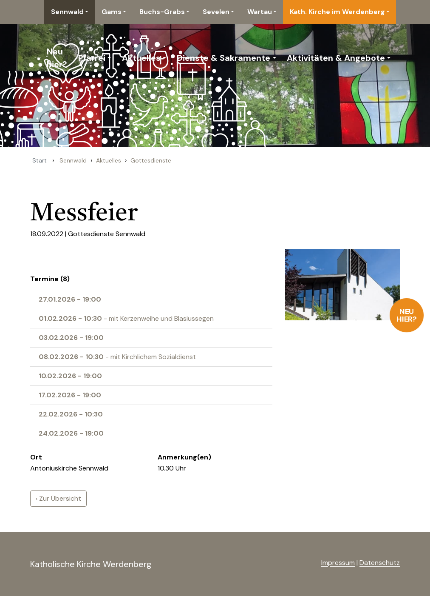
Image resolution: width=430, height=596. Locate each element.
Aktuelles (141, 57)
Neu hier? (406, 315)
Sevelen (216, 11)
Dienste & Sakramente (223, 57)
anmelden (307, 563)
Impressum (338, 562)
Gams (112, 11)
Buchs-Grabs (162, 11)
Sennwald (67, 11)
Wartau (259, 11)
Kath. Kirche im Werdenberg (337, 11)
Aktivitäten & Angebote (336, 57)
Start (39, 160)
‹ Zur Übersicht (58, 498)
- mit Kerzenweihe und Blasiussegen (126, 318)
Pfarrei (91, 57)
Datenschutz (379, 562)
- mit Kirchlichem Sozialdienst (117, 356)
